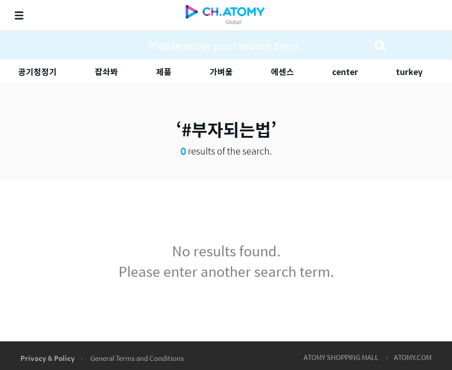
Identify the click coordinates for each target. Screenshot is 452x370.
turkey (409, 71)
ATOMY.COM (413, 357)
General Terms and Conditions (137, 358)
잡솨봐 (106, 71)
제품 (164, 71)
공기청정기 (37, 71)
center (345, 71)
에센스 (282, 71)
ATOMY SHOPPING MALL (341, 357)
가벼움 (221, 71)
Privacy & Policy (47, 358)
